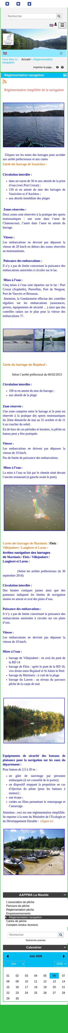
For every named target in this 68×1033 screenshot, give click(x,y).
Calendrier (46, 947)
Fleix (52, 543)
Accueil (26, 59)
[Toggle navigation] (61, 53)
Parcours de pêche (17, 905)
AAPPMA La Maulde (43, 895)
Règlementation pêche (20, 909)
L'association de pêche (20, 902)
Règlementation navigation (25, 917)
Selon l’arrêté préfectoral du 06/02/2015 (37, 374)
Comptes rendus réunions (22, 924)
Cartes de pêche (16, 921)
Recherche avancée (36, 940)
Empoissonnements (18, 913)
